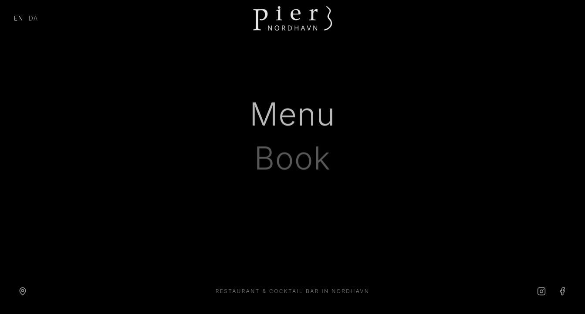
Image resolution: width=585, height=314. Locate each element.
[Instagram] (541, 291)
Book (292, 159)
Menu (292, 115)
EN (19, 18)
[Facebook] (562, 291)
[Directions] (22, 291)
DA (33, 18)
